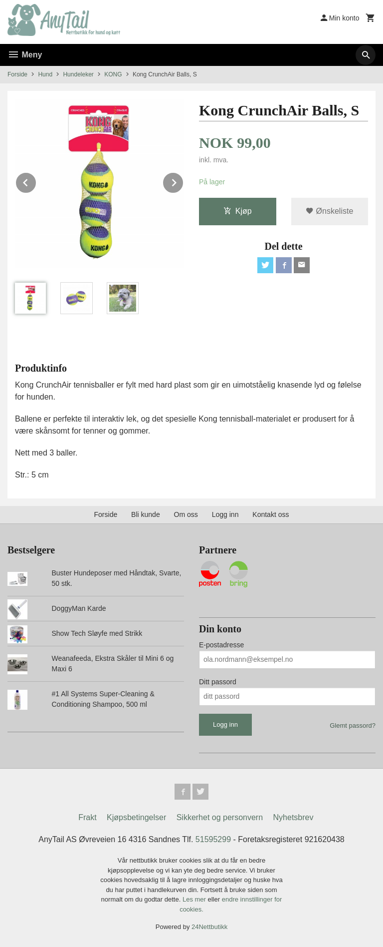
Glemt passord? (353, 725)
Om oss (186, 514)
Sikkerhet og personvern (220, 817)
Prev (36, 181)
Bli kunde (145, 514)
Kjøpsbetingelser (136, 817)
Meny (24, 54)
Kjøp (237, 211)
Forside (17, 74)
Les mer (195, 899)
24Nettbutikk (209, 927)
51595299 (213, 839)
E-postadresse (221, 645)
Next (183, 181)
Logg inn (225, 514)
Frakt (87, 817)
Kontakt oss (270, 514)
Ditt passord (217, 682)
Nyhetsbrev (293, 817)
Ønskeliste (329, 211)
